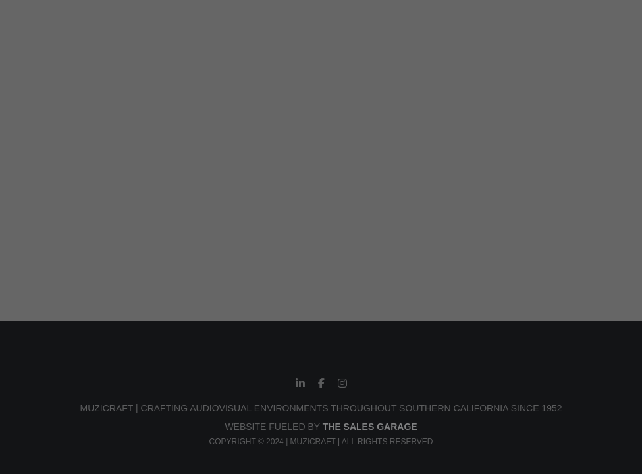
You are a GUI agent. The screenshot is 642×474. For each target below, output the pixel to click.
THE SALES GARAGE (370, 426)
